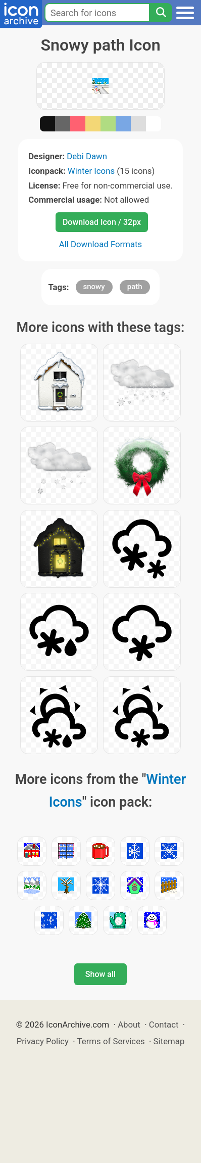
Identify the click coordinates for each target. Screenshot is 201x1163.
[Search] (160, 12)
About (129, 1024)
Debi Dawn (87, 156)
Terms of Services (111, 1041)
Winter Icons (91, 171)
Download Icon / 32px (102, 222)
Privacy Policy (43, 1041)
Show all (100, 974)
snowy (94, 286)
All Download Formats (100, 244)
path (134, 286)
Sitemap (169, 1041)
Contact (164, 1024)
